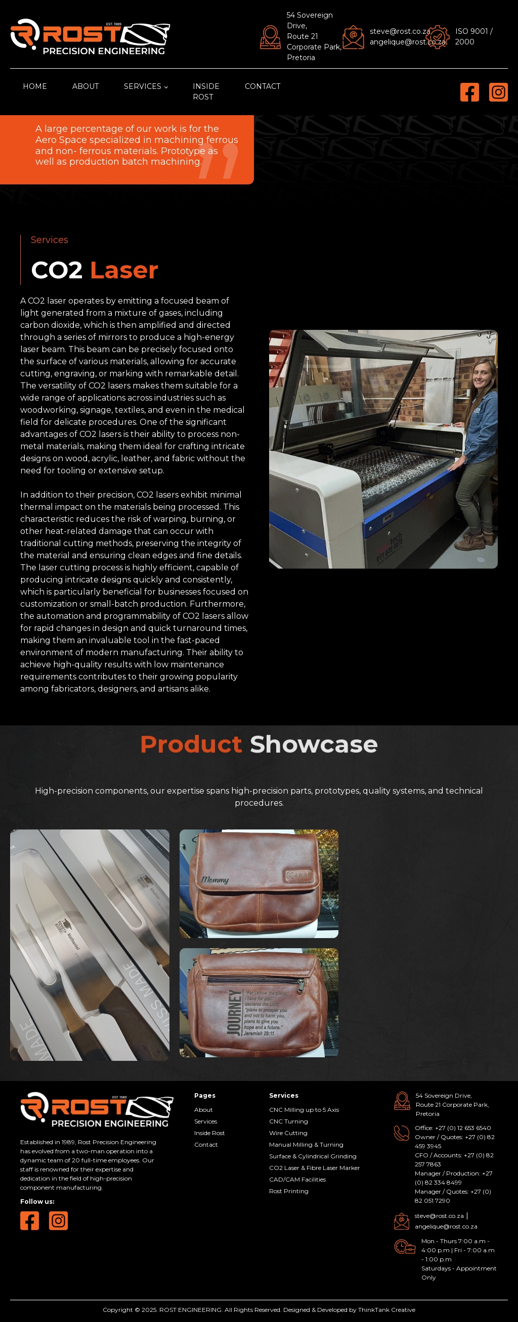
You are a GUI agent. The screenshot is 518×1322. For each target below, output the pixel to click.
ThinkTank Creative (386, 1309)
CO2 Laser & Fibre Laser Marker (314, 1167)
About (85, 86)
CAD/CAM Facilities (297, 1179)
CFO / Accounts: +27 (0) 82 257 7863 (454, 1159)
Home (35, 86)
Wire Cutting (288, 1133)
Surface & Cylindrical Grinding (313, 1156)
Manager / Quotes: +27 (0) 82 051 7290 (453, 1196)
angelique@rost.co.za (408, 41)
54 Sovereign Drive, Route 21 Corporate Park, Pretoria (314, 36)
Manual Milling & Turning (306, 1144)
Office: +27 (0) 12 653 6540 (453, 1128)
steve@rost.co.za (400, 31)
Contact (262, 86)
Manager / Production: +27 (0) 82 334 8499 (454, 1177)
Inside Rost (206, 92)
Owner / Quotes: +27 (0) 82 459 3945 (455, 1141)
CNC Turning (288, 1121)
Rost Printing (289, 1191)
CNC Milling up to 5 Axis (304, 1109)
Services (142, 86)
